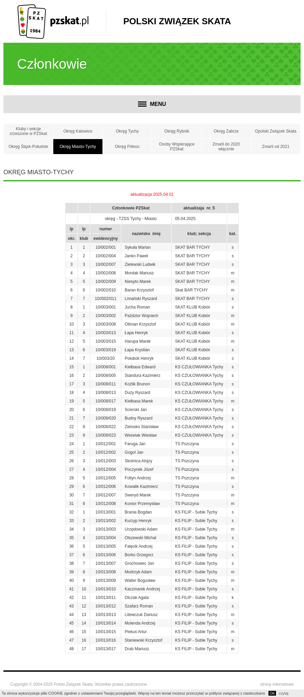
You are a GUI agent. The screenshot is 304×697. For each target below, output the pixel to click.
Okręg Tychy (127, 131)
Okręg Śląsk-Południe (28, 146)
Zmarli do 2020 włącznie (226, 146)
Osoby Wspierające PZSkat (176, 146)
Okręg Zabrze (226, 131)
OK (272, 693)
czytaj (283, 693)
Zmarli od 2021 (275, 146)
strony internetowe (277, 684)
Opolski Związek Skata (275, 131)
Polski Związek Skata (177, 21)
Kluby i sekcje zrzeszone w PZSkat (28, 131)
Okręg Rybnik (176, 131)
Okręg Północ (127, 146)
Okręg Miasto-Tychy (77, 146)
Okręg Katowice (77, 131)
